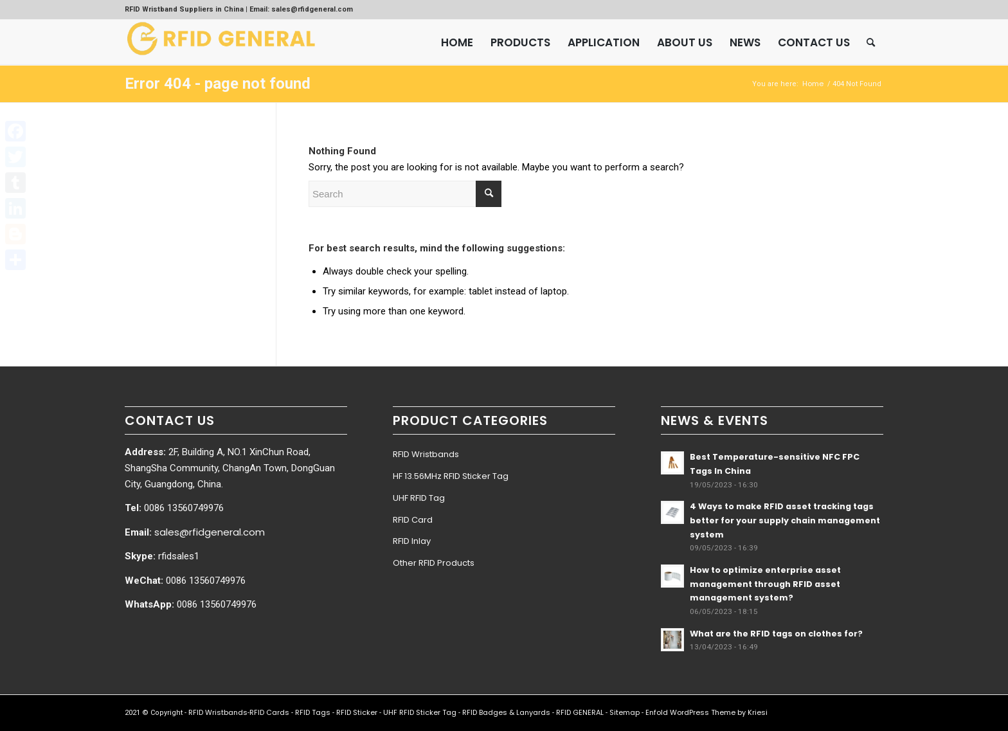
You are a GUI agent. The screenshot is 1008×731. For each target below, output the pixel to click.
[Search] (870, 42)
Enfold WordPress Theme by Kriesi (706, 712)
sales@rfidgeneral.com (209, 532)
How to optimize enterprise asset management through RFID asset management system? (765, 583)
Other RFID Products (433, 563)
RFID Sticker (356, 712)
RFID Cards (269, 712)
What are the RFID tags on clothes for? (776, 633)
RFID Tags (312, 712)
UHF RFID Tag (419, 498)
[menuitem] (457, 42)
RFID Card (413, 520)
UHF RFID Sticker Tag (419, 712)
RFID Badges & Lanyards (506, 712)
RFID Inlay (412, 541)
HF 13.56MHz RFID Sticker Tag (451, 476)
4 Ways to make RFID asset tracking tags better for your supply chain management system (785, 520)
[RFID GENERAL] (221, 42)
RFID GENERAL (580, 712)
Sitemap (624, 712)
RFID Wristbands (426, 454)
